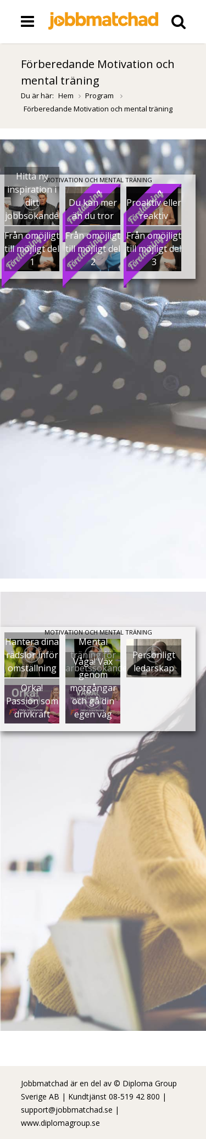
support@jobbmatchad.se (67, 1109)
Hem (66, 95)
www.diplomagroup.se (60, 1123)
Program (100, 95)
